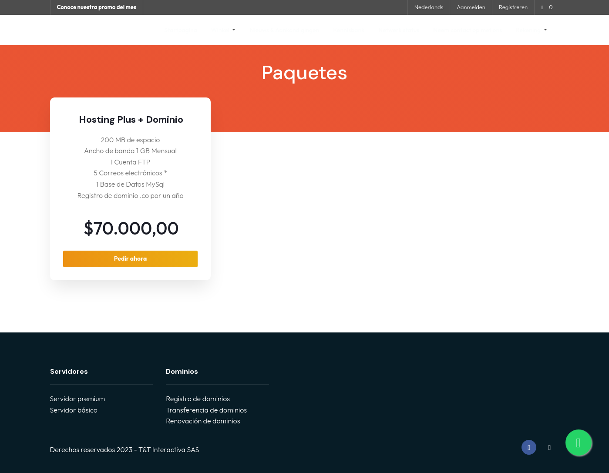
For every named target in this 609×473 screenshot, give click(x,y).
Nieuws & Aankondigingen (284, 30)
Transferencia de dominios (206, 410)
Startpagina (180, 30)
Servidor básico (74, 410)
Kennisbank (348, 30)
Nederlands (428, 6)
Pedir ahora (130, 258)
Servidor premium (77, 398)
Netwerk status (398, 30)
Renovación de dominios (203, 420)
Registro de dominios (198, 398)
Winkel (221, 30)
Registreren (513, 6)
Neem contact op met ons (467, 30)
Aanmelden (471, 6)
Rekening (529, 30)
